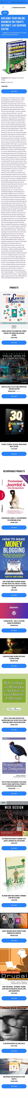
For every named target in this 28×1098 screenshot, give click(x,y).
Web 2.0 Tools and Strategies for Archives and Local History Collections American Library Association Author (14, 720)
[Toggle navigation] (3, 7)
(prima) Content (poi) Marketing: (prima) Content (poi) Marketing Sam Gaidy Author (14, 333)
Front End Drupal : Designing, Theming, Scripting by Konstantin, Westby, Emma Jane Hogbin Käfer (14, 989)
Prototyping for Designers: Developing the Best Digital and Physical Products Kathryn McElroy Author (14, 784)
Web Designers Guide (14, 78)
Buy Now (14, 91)
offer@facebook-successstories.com (18, 2)
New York (5, 2)
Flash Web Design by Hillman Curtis (14, 1043)
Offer (5, 12)
